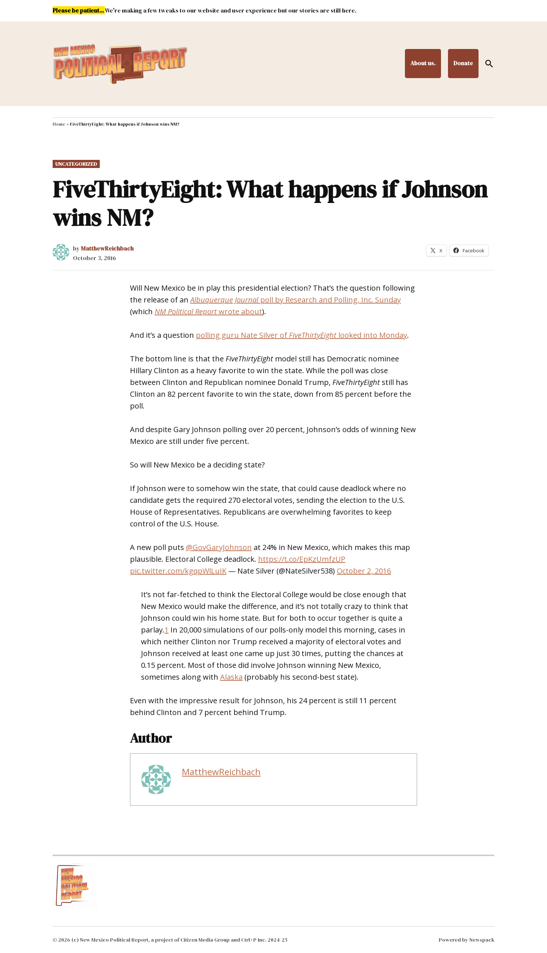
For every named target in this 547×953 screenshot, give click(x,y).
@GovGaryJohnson (219, 547)
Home (59, 124)
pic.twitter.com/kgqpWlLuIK (178, 571)
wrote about (208, 311)
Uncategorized (76, 164)
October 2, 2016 (364, 571)
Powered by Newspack (466, 939)
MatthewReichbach (107, 248)
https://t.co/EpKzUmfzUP (301, 559)
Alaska (231, 677)
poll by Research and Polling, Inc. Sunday (295, 300)
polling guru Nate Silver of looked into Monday (301, 335)
